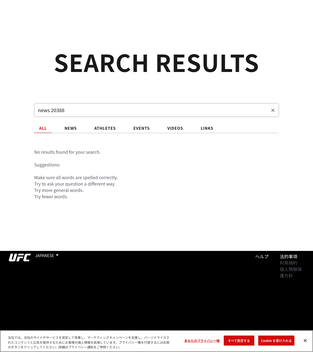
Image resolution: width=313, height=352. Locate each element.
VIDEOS (175, 128)
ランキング (44, 19)
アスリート (72, 19)
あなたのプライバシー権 (202, 340)
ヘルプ (261, 256)
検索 (284, 19)
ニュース (99, 19)
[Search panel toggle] (297, 18)
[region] (156, 341)
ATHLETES (105, 128)
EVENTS (141, 128)
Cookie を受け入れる (276, 340)
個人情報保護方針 (291, 272)
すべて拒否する (239, 340)
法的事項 (288, 256)
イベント (16, 19)
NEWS (71, 128)
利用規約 (288, 262)
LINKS (207, 128)
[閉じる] (305, 340)
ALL (43, 128)
